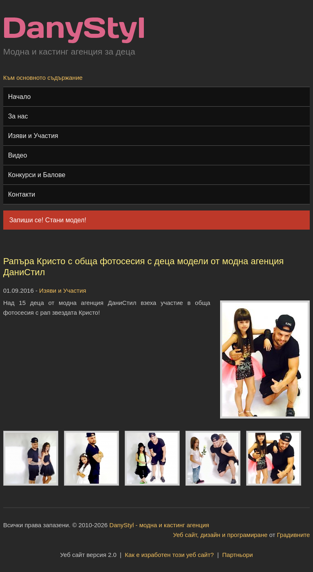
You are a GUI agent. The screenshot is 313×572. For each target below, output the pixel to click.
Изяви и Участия (33, 135)
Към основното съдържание (43, 77)
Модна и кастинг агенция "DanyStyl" (74, 30)
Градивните (293, 534)
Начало (19, 96)
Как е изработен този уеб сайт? (169, 554)
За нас (18, 116)
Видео (17, 155)
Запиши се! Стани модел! (47, 220)
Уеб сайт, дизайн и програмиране (220, 534)
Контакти (21, 194)
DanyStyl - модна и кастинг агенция (159, 525)
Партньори (237, 554)
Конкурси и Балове (37, 174)
